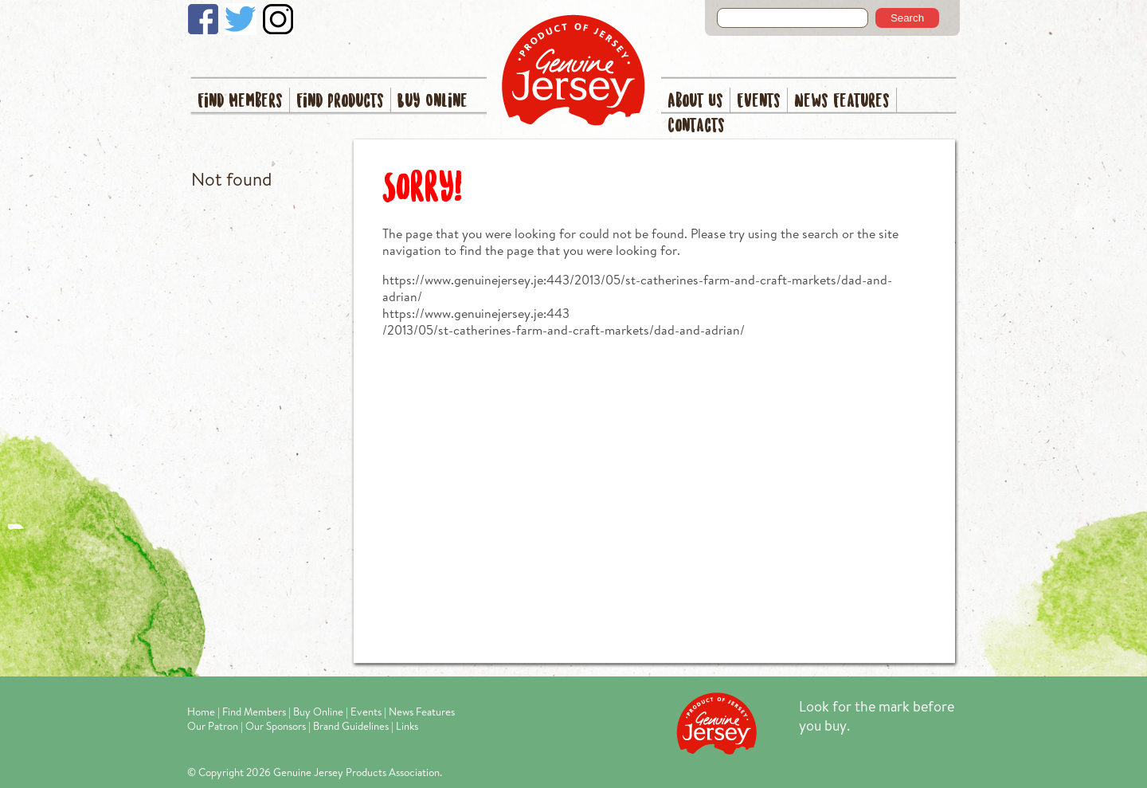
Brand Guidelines (351, 726)
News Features (842, 101)
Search (907, 18)
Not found (231, 178)
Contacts (696, 126)
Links (407, 726)
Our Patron (212, 726)
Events (759, 101)
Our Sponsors (275, 726)
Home (201, 711)
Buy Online (432, 101)
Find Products (340, 101)
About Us (695, 101)
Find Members (240, 101)
